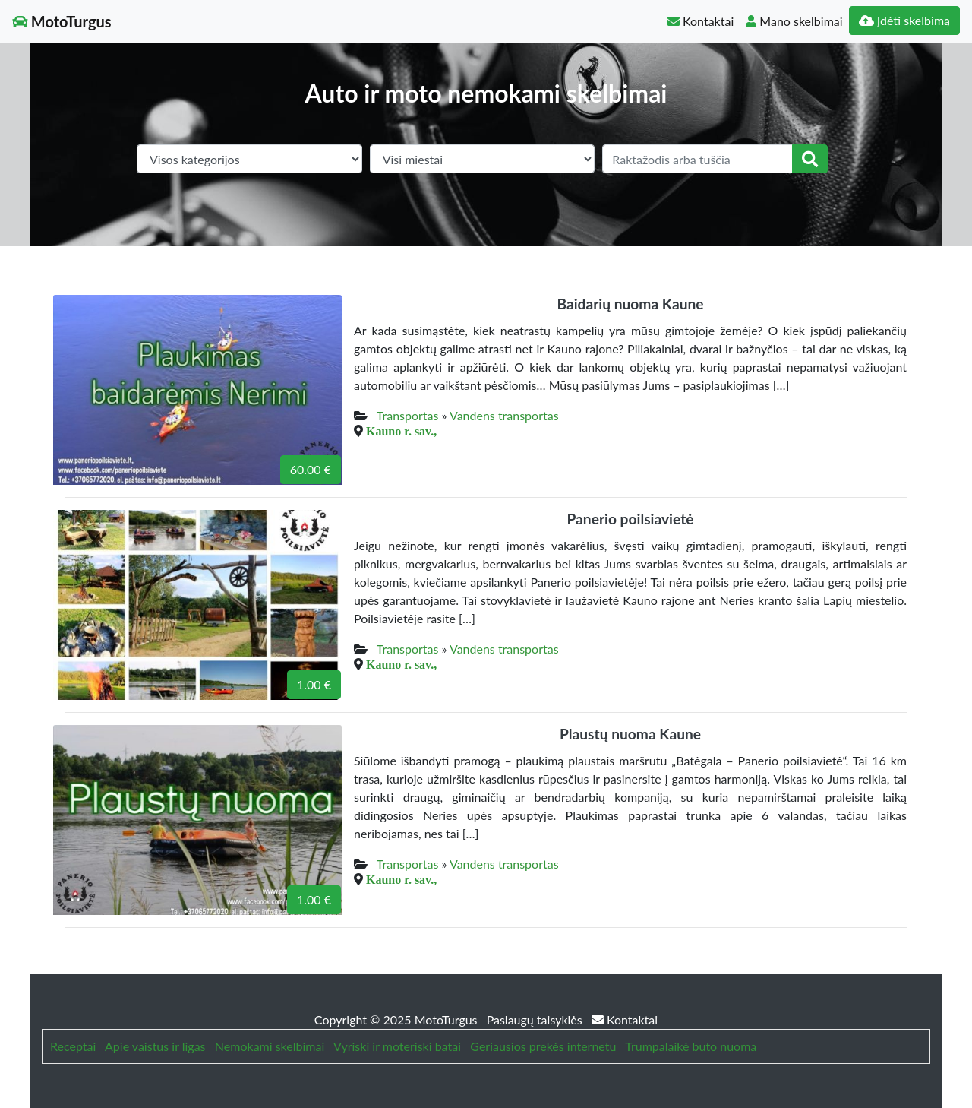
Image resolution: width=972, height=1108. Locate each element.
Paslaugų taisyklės (536, 1019)
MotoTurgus (62, 21)
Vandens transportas (504, 415)
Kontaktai (700, 21)
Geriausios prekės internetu (543, 1046)
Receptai (73, 1046)
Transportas (408, 415)
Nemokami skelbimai (269, 1046)
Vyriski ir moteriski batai (397, 1046)
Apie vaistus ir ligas (155, 1046)
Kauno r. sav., (401, 431)
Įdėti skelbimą (904, 20)
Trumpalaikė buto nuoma (690, 1046)
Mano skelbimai (794, 21)
